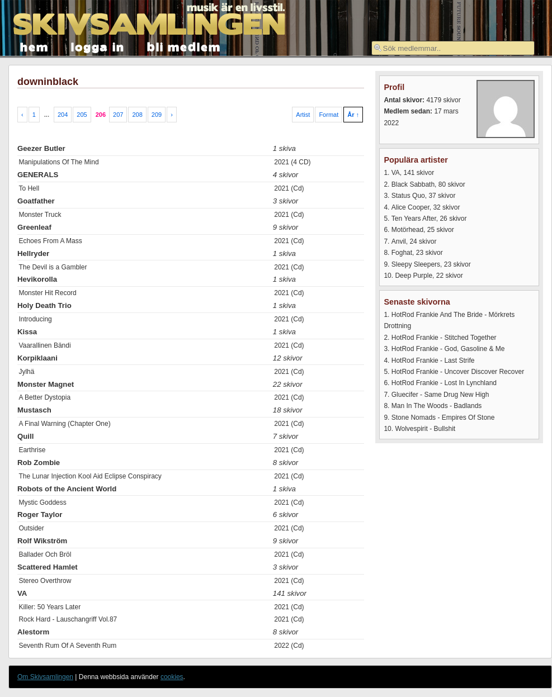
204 (63, 114)
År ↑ (353, 114)
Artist (303, 114)
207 (118, 114)
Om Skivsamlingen (45, 677)
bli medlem (184, 46)
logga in (98, 46)
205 (82, 114)
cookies (172, 677)
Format (328, 114)
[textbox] (453, 48)
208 (137, 114)
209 (157, 114)
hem (34, 46)
